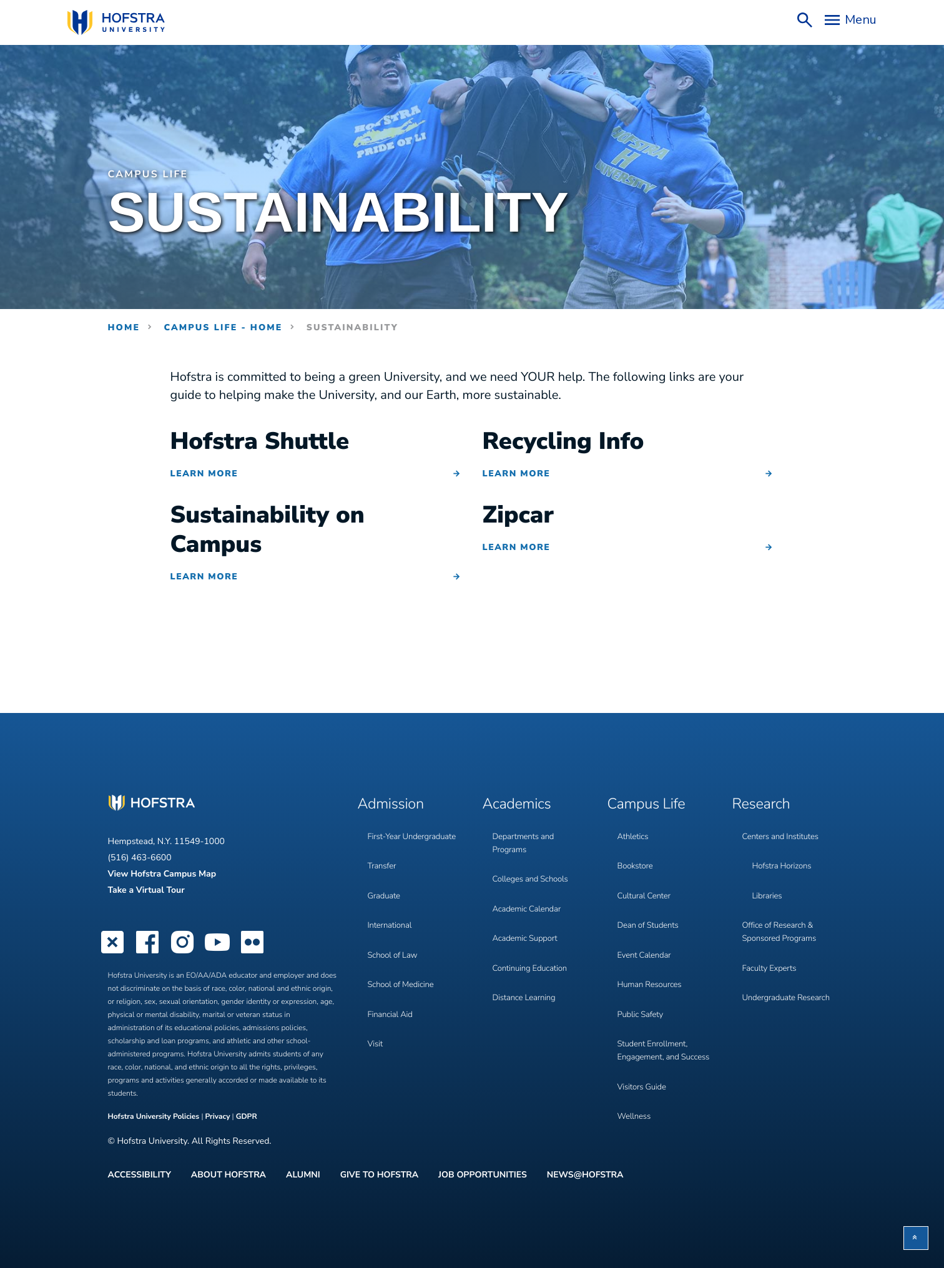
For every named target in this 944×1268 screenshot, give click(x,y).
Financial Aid (392, 984)
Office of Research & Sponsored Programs (781, 914)
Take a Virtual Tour (146, 890)
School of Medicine (403, 959)
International (391, 907)
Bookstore (636, 856)
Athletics (634, 831)
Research (764, 803)
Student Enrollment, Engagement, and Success (654, 1023)
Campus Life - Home (223, 327)
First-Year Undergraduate (414, 831)
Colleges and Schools (533, 869)
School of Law (394, 933)
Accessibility (139, 1173)
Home (124, 327)
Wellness (635, 1087)
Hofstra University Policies (155, 1117)
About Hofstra (228, 1173)
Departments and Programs (525, 837)
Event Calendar (645, 933)
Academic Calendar (529, 895)
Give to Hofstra (379, 1173)
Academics (520, 803)
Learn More (204, 473)
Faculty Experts (771, 946)
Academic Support (527, 920)
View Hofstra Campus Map (162, 874)
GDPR (246, 1117)
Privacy (217, 1117)
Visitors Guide (643, 1062)
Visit (376, 1010)
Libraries (768, 882)
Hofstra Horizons (783, 856)
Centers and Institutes (783, 831)
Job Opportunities (482, 1173)
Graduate (385, 882)
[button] (915, 1238)
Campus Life (151, 174)
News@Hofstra (585, 1173)
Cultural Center (645, 882)
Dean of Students (649, 907)
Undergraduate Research (788, 972)
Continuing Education (532, 946)
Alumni (303, 1173)
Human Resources (651, 959)
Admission (394, 803)
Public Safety (641, 984)
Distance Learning (526, 972)
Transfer (383, 856)
